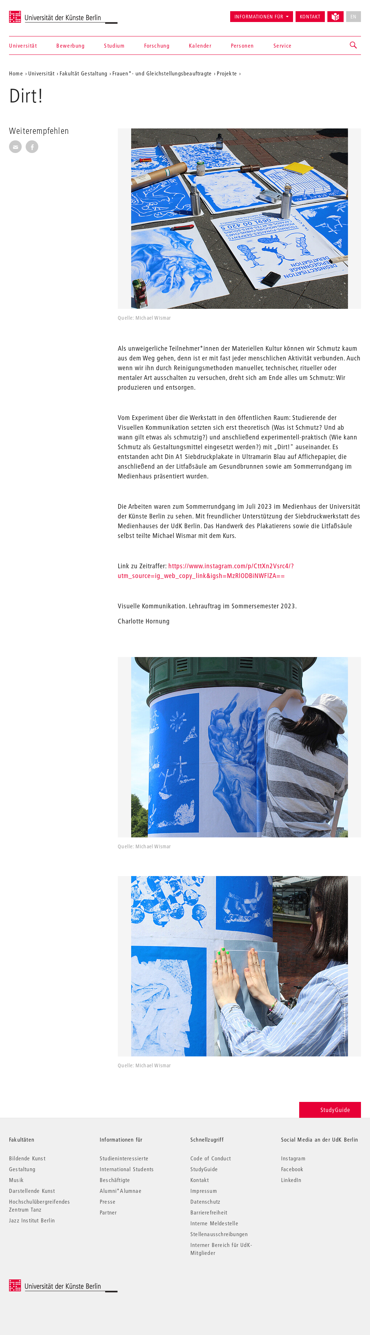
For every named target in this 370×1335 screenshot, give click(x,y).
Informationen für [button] (259, 16)
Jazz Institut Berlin (32, 1220)
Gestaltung (22, 1169)
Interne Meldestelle (214, 1223)
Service (283, 45)
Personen (242, 45)
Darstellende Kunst (32, 1190)
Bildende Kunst (27, 1158)
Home (16, 73)
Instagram (293, 1158)
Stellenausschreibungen (219, 1234)
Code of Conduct (210, 1158)
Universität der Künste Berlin (37, 13)
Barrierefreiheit (208, 1212)
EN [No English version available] (353, 16)
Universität (23, 45)
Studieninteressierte (124, 1158)
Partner (108, 1212)
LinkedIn (291, 1179)
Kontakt (310, 16)
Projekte (227, 73)
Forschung (156, 45)
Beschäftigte (115, 1179)
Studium (114, 45)
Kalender (200, 45)
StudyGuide (330, 1109)
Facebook (292, 1169)
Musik (16, 1179)
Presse (108, 1201)
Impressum (203, 1190)
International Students (127, 1169)
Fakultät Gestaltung (83, 73)
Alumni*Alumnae (121, 1190)
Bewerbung (70, 45)
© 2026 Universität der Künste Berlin (47, 1283)
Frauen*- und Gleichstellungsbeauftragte (162, 73)
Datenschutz (205, 1201)
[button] (354, 45)
